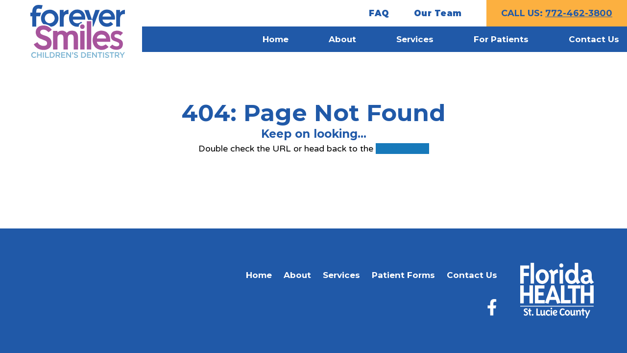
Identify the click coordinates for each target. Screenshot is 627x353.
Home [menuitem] (276, 39)
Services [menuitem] (415, 39)
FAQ (379, 13)
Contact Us (472, 275)
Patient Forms (403, 275)
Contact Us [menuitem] (594, 39)
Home (259, 275)
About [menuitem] (342, 39)
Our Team (438, 13)
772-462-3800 (578, 13)
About (297, 275)
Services (341, 275)
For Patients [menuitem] (501, 39)
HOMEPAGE (402, 148)
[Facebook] (492, 307)
